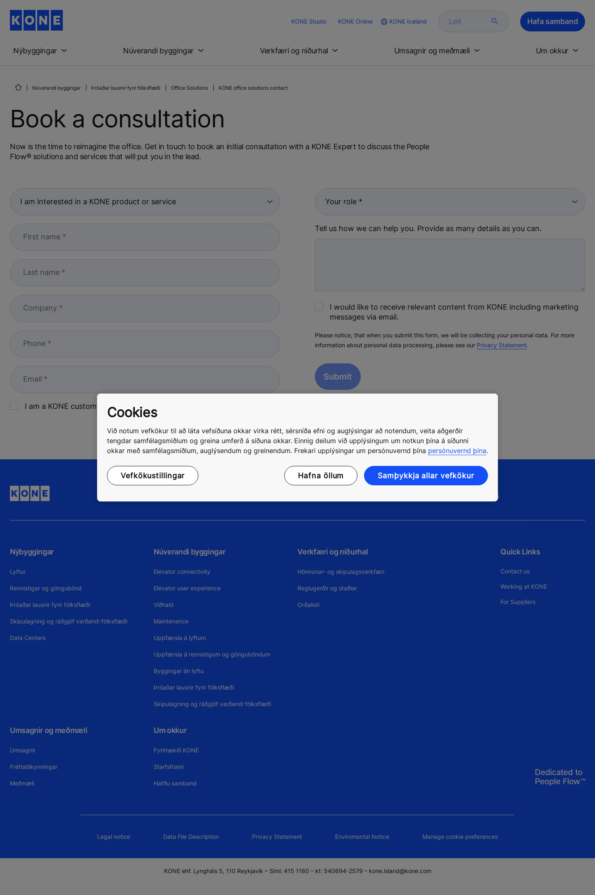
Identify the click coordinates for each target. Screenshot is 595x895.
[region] (297, 448)
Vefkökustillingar (153, 475)
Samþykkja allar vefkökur (426, 475)
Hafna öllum (321, 475)
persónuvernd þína (457, 450)
